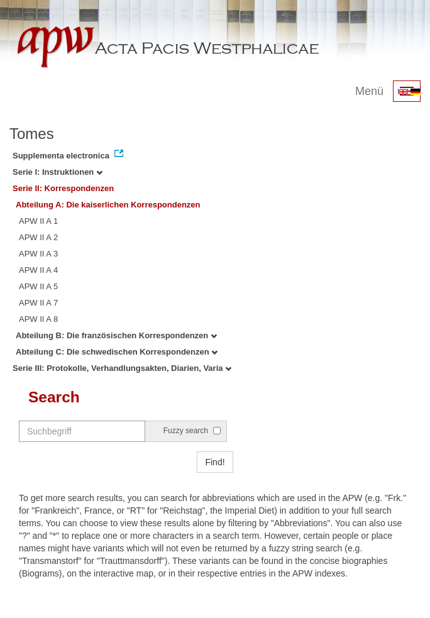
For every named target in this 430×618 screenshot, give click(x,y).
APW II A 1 (38, 221)
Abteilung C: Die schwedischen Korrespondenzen (117, 351)
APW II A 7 (38, 302)
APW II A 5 (38, 286)
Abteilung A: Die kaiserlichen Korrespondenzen (108, 204)
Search (54, 397)
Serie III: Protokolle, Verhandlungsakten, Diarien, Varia (122, 368)
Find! (214, 462)
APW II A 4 (38, 270)
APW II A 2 (38, 237)
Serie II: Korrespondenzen (63, 188)
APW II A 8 (38, 319)
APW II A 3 (38, 253)
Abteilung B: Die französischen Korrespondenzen (116, 335)
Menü (369, 91)
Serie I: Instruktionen (57, 172)
